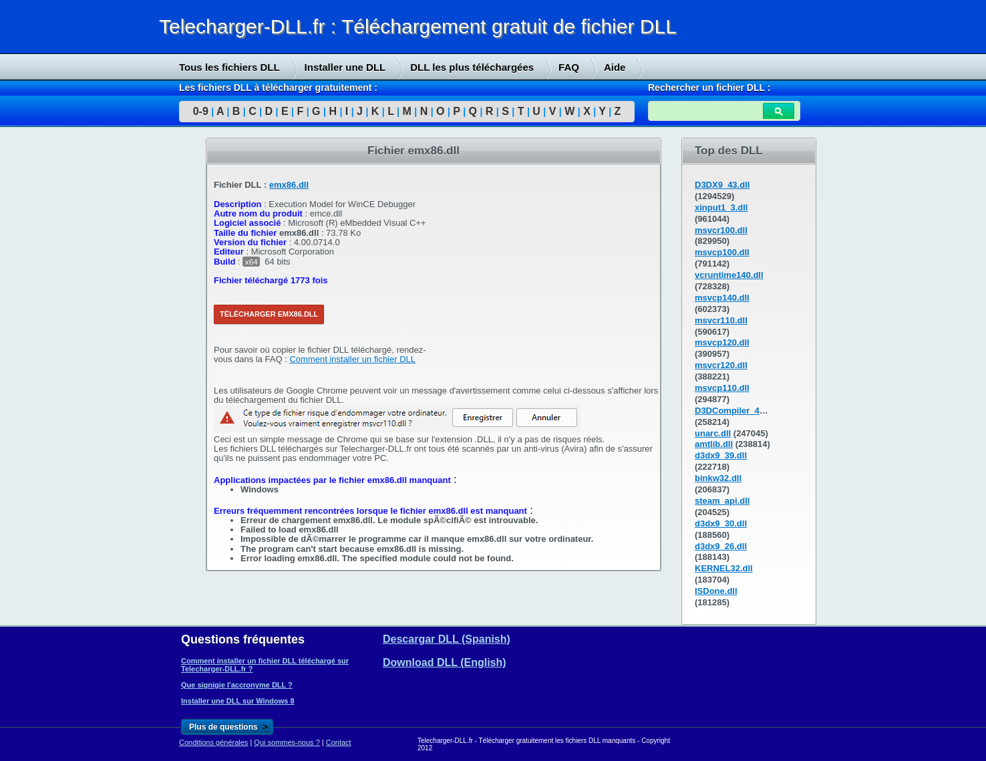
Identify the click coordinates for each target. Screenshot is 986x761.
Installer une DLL (345, 67)
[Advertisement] (100, 341)
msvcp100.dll (722, 252)
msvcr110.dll (721, 320)
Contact (338, 742)
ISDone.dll (716, 591)
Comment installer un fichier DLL (352, 359)
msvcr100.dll (721, 230)
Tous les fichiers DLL (229, 67)
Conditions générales (213, 742)
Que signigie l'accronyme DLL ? (237, 685)
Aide (615, 67)
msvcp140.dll (722, 298)
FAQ (568, 67)
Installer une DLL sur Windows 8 (238, 701)
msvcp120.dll (722, 342)
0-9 (200, 111)
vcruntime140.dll (729, 275)
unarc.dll (713, 433)
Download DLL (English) (444, 662)
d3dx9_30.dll (721, 523)
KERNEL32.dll (724, 568)
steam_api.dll (722, 501)
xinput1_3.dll (721, 207)
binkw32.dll (718, 478)
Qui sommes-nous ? (286, 742)
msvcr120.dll (721, 365)
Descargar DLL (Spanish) (446, 639)
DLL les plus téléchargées (472, 67)
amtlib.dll (714, 444)
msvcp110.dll (722, 388)
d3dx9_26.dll (721, 546)
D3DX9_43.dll (722, 185)
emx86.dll (289, 185)
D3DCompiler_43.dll (736, 411)
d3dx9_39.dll (721, 455)
